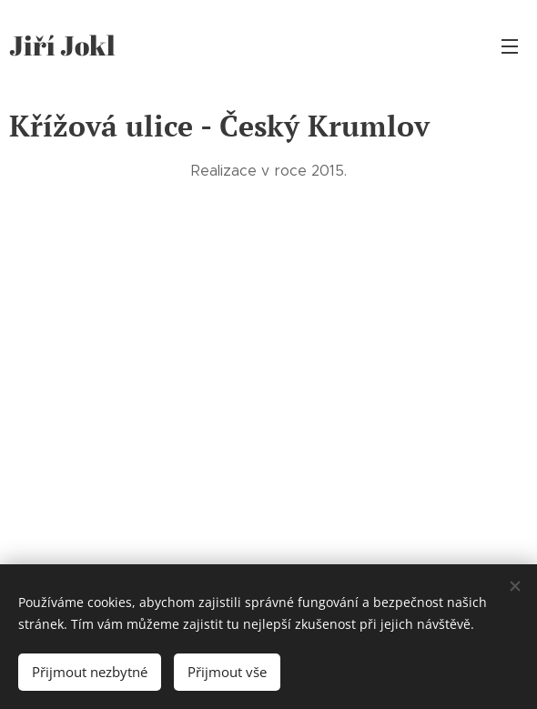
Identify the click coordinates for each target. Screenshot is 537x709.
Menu (510, 46)
